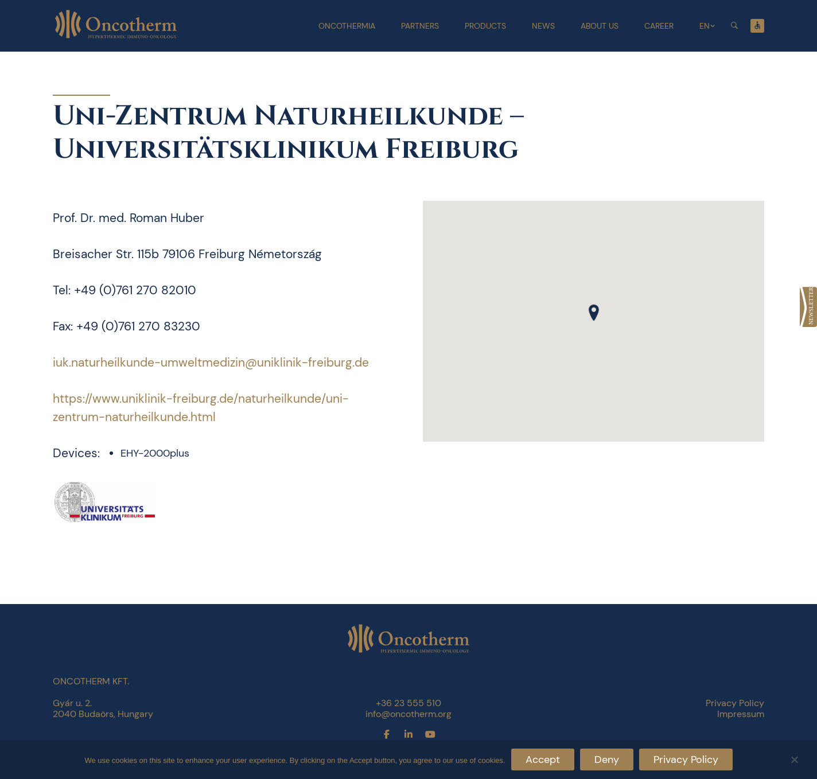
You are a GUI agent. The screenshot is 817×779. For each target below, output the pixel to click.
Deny (606, 759)
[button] (594, 312)
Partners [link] (420, 26)
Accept (543, 759)
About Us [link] (599, 26)
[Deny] (794, 758)
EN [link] (704, 26)
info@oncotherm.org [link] (408, 714)
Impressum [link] (740, 714)
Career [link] (659, 26)
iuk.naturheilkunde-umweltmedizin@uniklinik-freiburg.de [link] (211, 363)
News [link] (543, 26)
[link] (808, 307)
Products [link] (485, 26)
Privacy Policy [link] (735, 703)
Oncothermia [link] (346, 26)
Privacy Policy (685, 759)
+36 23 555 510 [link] (408, 703)
